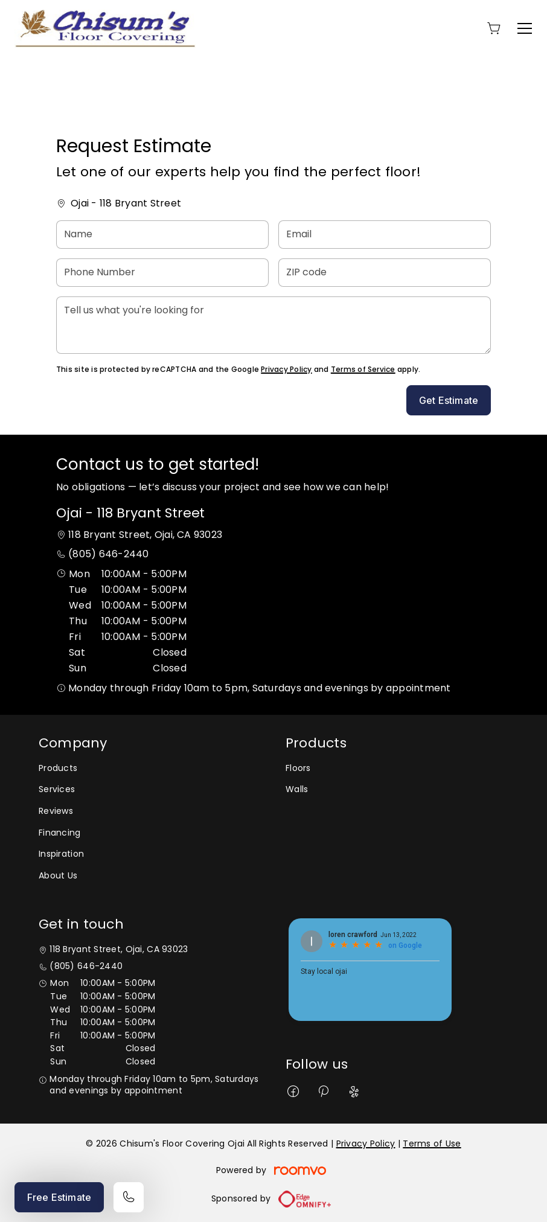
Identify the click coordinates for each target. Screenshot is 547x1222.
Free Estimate (59, 1197)
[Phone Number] (162, 272)
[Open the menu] (525, 28)
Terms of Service (363, 369)
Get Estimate (448, 400)
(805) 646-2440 (108, 554)
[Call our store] (129, 1197)
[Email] (384, 234)
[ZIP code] (384, 272)
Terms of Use (432, 1143)
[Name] (162, 234)
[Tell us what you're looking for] (273, 325)
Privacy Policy (286, 369)
